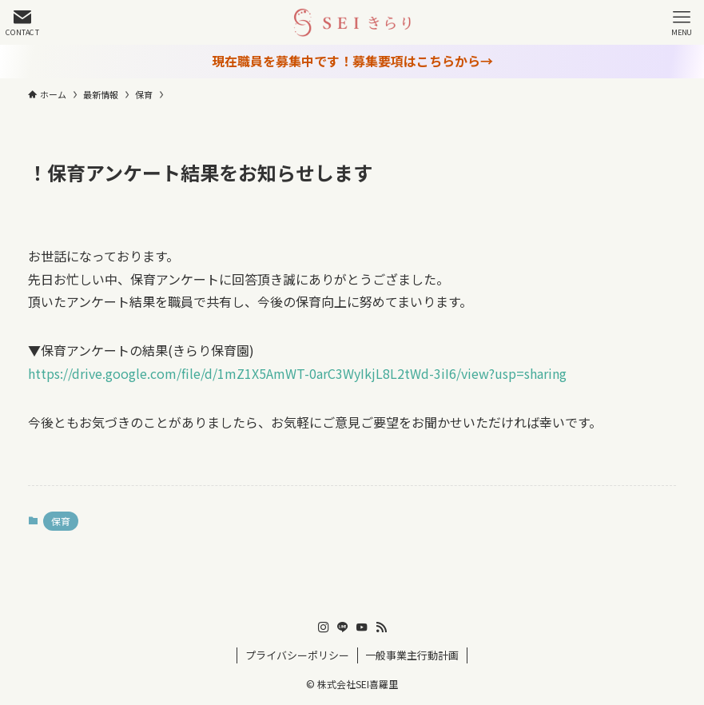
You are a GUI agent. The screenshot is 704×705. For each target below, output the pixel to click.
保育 (60, 521)
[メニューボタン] (681, 22)
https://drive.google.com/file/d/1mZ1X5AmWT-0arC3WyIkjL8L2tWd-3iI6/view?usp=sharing (297, 373)
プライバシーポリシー (297, 655)
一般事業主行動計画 (412, 655)
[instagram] (323, 627)
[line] (343, 627)
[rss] (381, 627)
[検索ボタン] (22, 22)
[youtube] (362, 627)
